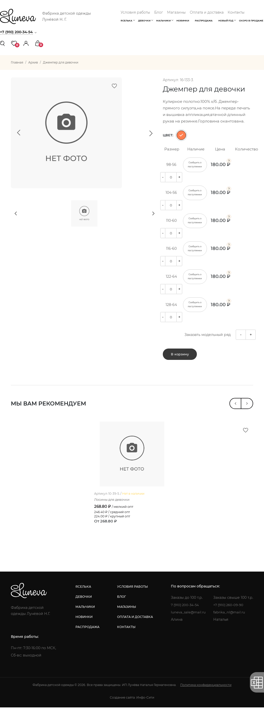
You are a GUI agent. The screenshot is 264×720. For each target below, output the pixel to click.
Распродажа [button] (204, 20)
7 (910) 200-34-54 (185, 617)
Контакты (236, 12)
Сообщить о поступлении (195, 165)
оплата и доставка (134, 629)
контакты (125, 639)
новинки (83, 629)
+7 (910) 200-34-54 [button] (17, 31)
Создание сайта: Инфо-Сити (132, 710)
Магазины (176, 12)
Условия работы (135, 12)
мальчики (84, 619)
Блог (158, 12)
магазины (125, 619)
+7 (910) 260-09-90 (229, 617)
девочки (83, 609)
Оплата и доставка (207, 12)
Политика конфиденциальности (205, 697)
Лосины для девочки (113, 512)
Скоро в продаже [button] (251, 20)
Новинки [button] (182, 20)
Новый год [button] (225, 20)
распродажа (87, 639)
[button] (26, 43)
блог (120, 609)
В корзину (180, 357)
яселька (83, 599)
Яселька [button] (126, 20)
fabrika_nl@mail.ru (229, 624)
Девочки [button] (144, 20)
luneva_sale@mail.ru (188, 624)
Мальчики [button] (163, 20)
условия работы (131, 599)
